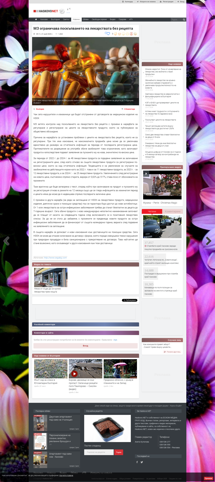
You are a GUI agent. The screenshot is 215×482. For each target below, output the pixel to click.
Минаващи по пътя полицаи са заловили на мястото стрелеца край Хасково (161, 290)
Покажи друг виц (172, 352)
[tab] (152, 212)
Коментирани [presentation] (172, 211)
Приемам (208, 478)
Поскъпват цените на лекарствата (160, 119)
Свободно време (99, 19)
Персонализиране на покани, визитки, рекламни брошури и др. (60, 440)
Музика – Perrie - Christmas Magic (160, 202)
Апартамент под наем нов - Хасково (60, 456)
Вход (85, 346)
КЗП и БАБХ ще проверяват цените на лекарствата (162, 103)
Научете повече (66, 475)
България (40, 109)
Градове (122, 19)
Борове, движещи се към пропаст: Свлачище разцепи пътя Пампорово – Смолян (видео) (83, 384)
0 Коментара (129, 109)
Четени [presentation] (152, 211)
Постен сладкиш (92, 445)
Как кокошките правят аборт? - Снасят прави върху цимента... (157, 345)
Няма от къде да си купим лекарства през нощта (47, 290)
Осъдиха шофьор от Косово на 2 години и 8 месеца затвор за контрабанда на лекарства (163, 154)
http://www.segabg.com (55, 257)
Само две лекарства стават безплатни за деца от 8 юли (162, 135)
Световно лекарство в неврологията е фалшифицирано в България (162, 95)
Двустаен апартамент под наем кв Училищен (60, 418)
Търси (118, 452)
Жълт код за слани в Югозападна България (45, 381)
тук (115, 340)
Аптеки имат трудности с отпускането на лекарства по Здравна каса (162, 112)
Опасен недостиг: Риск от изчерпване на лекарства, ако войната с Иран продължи (163, 71)
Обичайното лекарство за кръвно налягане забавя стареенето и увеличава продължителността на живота (160, 84)
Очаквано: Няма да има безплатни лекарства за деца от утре (160, 144)
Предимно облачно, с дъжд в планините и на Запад (118, 381)
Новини (76, 19)
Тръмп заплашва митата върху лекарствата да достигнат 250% (159, 127)
